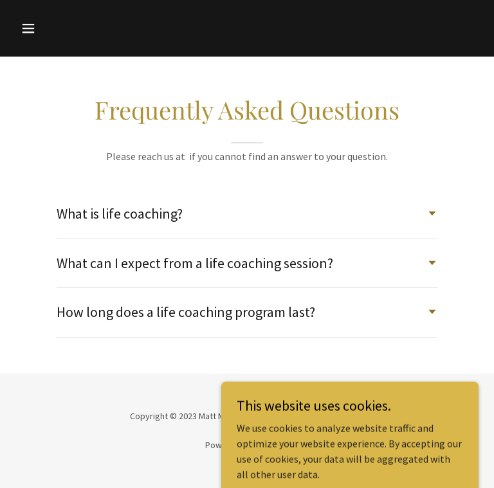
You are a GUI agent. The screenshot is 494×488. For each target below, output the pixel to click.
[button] (68, 28)
